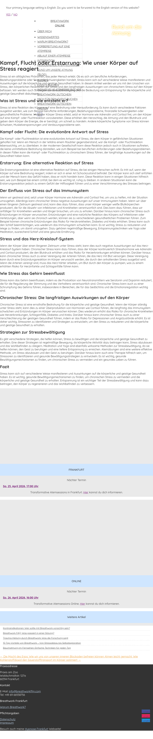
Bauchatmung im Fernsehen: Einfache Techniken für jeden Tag (37, 647)
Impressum (7, 722)
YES (8, 14)
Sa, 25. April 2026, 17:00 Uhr (21, 486)
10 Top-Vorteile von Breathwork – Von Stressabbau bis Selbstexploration (42, 642)
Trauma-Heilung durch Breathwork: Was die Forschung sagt (35, 637)
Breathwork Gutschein (54, 94)
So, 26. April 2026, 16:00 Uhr (21, 597)
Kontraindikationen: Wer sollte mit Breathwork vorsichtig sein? (36, 628)
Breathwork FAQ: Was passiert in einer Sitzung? (28, 632)
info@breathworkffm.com (25, 691)
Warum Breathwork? (13, 707)
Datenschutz (7, 719)
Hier (85, 492)
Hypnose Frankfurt (36, 729)
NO (15, 14)
